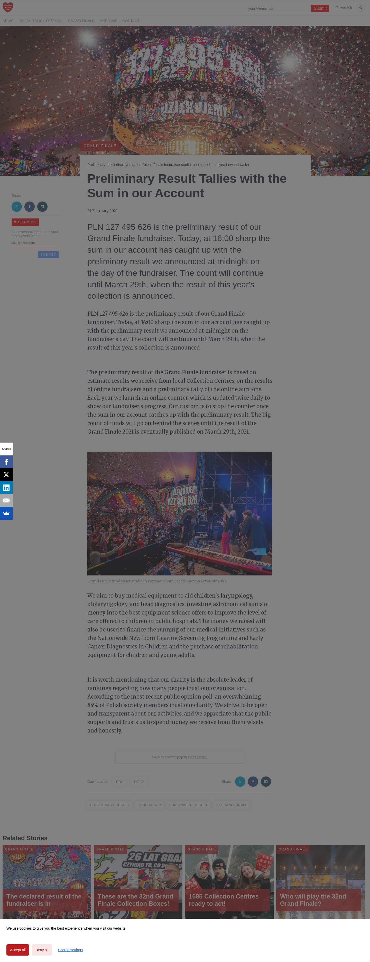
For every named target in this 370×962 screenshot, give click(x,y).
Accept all (18, 950)
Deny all (42, 950)
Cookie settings (70, 950)
